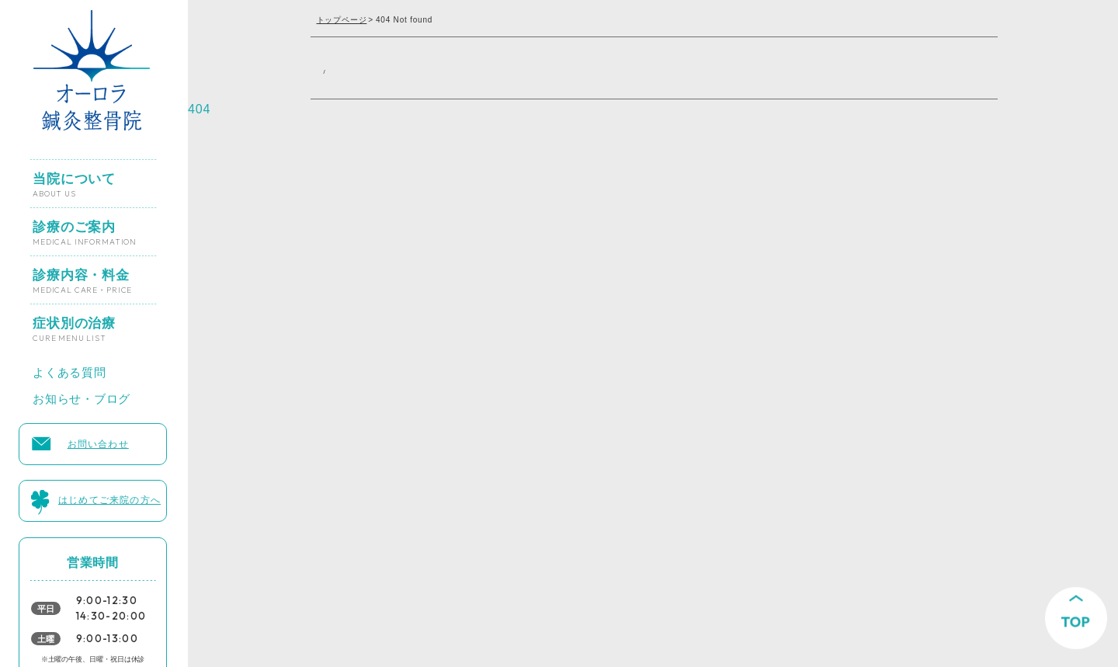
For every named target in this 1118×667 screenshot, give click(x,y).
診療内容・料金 (82, 275)
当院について (74, 178)
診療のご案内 (85, 227)
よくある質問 (69, 368)
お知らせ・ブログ (81, 395)
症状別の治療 (74, 323)
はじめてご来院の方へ (109, 497)
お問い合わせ (98, 441)
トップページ (342, 20)
